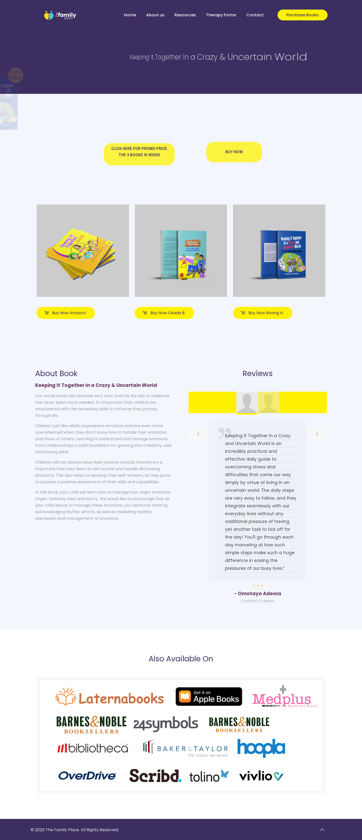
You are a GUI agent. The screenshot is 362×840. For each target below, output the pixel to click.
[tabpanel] (258, 512)
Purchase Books (302, 15)
